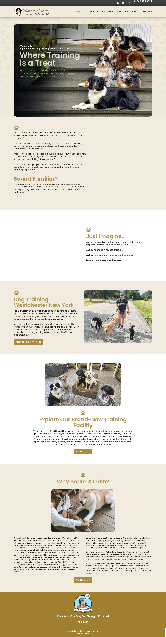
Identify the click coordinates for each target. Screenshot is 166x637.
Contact (147, 11)
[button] (86, 316)
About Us (122, 11)
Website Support (82, 633)
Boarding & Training (99, 11)
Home (80, 11)
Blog (135, 11)
